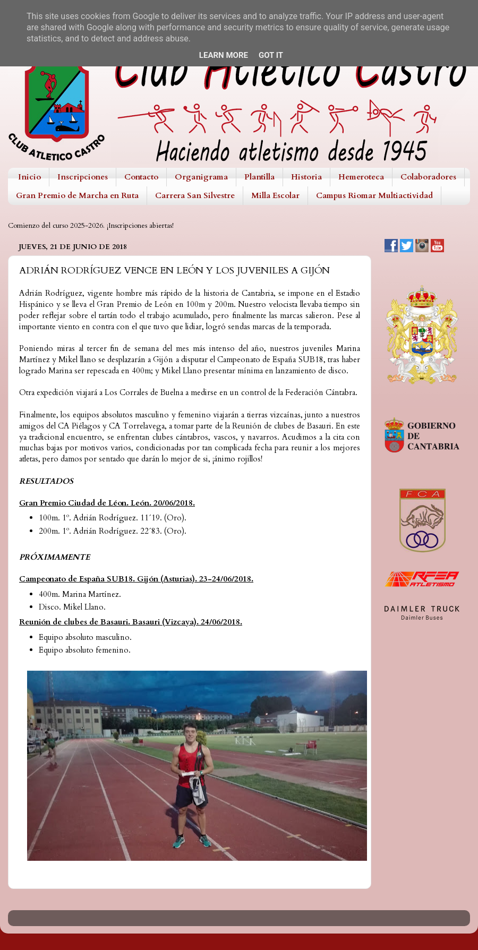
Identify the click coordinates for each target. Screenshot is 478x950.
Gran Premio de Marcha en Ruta (77, 195)
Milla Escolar (275, 195)
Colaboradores (428, 177)
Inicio (29, 177)
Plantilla (259, 177)
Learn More (223, 55)
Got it (271, 55)
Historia (306, 177)
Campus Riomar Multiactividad (374, 195)
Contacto (141, 177)
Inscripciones (82, 177)
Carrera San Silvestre (195, 195)
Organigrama (201, 177)
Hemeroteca (361, 177)
